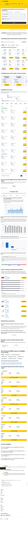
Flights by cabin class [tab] (21, 356)
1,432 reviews (7, 312)
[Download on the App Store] (8, 515)
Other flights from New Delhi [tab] (12, 358)
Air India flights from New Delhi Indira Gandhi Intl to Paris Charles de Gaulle (11, 362)
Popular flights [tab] (20, 358)
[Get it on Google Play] (3, 515)
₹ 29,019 (5, 10)
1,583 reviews (7, 307)
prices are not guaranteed (18, 480)
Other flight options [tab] (4, 358)
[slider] (26, 101)
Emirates (6, 276)
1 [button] (21, 175)
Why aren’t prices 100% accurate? (14, 485)
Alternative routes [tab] (7, 354)
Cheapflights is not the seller (14, 482)
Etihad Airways (7, 309)
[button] (1, 1)
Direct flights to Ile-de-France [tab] (12, 356)
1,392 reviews (7, 302)
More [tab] (24, 195)
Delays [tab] (17, 195)
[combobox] (3, 12)
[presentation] (7, 10)
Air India (6, 314)
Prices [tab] (4, 195)
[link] (6, 85)
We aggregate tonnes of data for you (14, 484)
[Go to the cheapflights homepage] (6, 1)
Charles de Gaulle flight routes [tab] (16, 354)
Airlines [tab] (11, 195)
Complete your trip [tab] (4, 356)
